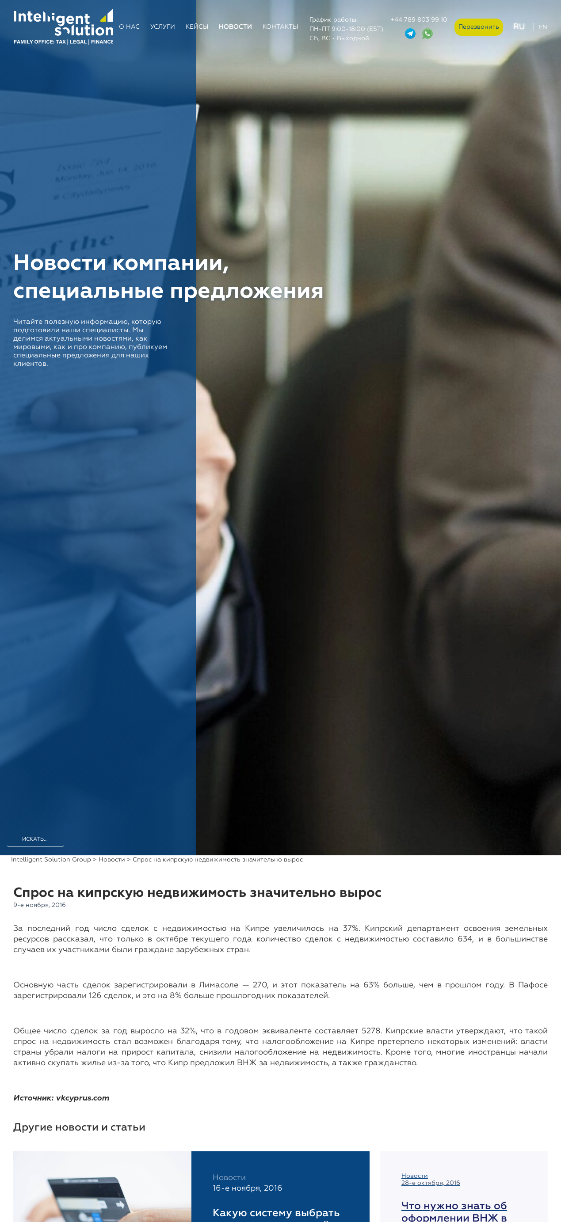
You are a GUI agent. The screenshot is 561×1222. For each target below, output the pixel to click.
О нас (129, 27)
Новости (235, 27)
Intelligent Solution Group (51, 860)
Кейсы (197, 27)
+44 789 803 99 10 (418, 20)
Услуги (162, 27)
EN (542, 27)
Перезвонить (478, 27)
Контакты (280, 27)
